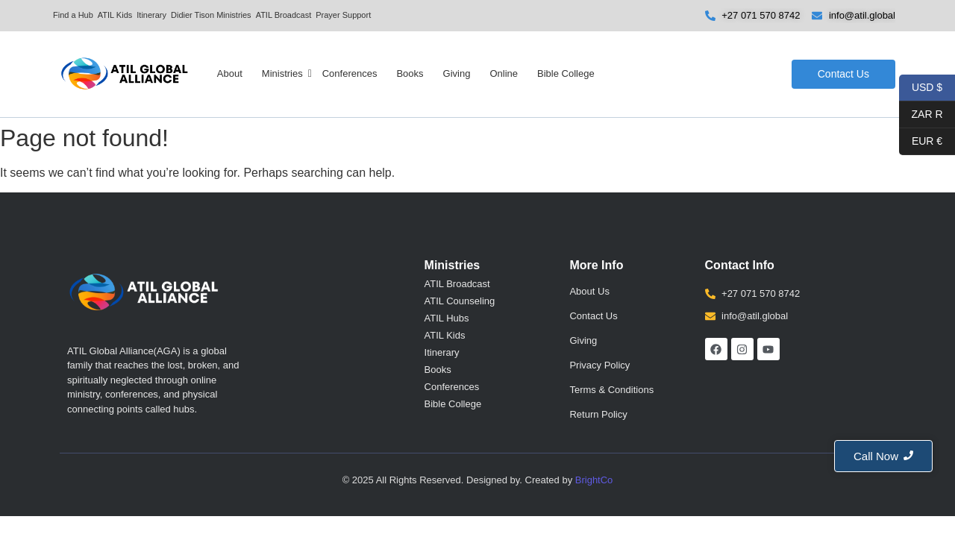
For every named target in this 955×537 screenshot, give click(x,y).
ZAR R (921, 114)
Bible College (566, 73)
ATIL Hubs (447, 318)
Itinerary (151, 14)
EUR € (920, 141)
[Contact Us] (843, 74)
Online (503, 73)
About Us (589, 291)
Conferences (350, 73)
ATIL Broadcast (284, 14)
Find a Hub (73, 14)
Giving (457, 73)
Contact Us (593, 315)
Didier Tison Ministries (211, 14)
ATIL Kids (115, 14)
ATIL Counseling (460, 301)
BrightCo (594, 480)
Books (409, 73)
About (229, 73)
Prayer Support (343, 14)
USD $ (927, 88)
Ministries (283, 73)
